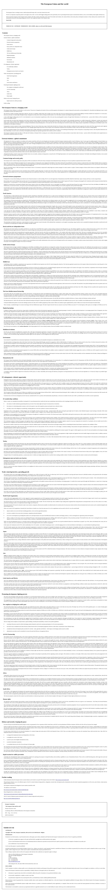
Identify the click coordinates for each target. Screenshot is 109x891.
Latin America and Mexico (10, 578)
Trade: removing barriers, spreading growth (15, 472)
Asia (4, 553)
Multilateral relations (9, 329)
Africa (5, 673)
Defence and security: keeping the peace (14, 722)
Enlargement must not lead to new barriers (15, 458)
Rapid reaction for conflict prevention (13, 754)
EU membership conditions (10, 399)
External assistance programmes (12, 176)
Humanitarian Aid (8, 358)
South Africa (6, 689)
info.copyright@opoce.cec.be (14, 861)
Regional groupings (8, 308)
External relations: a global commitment (14, 138)
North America (7, 193)
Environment (6, 337)
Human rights (7, 699)
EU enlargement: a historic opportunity (14, 377)
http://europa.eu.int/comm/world (62, 779)
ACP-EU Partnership (9, 634)
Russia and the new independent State (13, 226)
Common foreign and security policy (13, 158)
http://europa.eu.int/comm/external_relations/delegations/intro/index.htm (18, 794)
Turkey (5, 441)
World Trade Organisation (10, 496)
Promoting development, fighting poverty (14, 594)
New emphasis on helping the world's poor (14, 604)
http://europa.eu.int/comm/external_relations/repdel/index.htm (16, 789)
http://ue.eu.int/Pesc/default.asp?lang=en (12, 798)
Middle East (6, 262)
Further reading (7, 777)
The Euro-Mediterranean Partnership (13, 291)
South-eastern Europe (9, 244)
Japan (4, 531)
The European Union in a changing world (14, 107)
